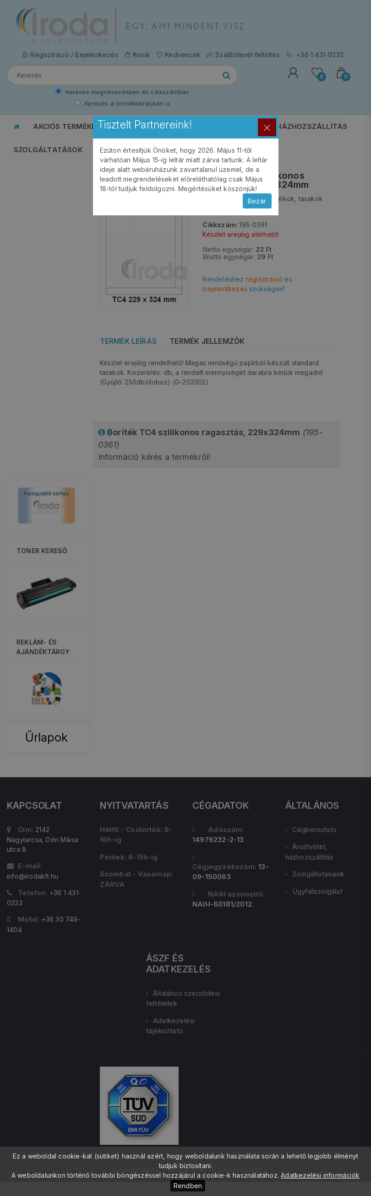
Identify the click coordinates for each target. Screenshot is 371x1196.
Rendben (188, 1186)
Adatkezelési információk (320, 1175)
